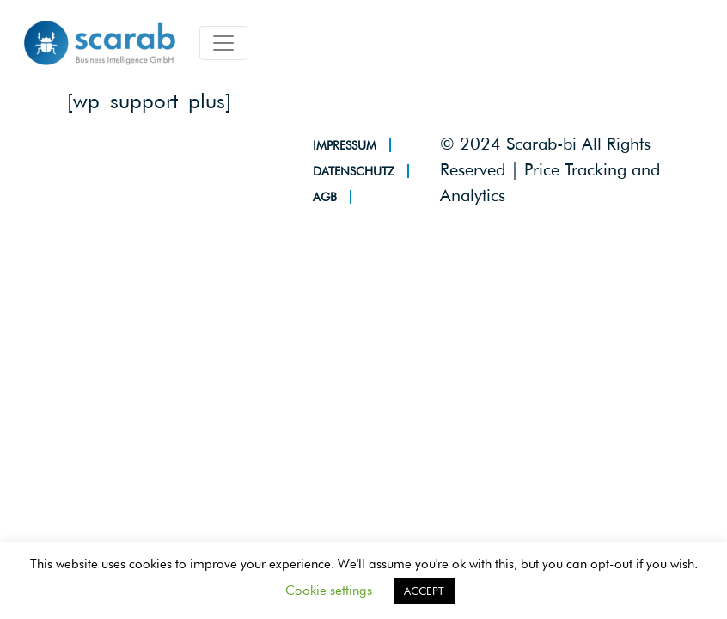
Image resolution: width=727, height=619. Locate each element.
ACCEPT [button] (424, 591)
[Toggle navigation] (223, 43)
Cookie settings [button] (328, 590)
